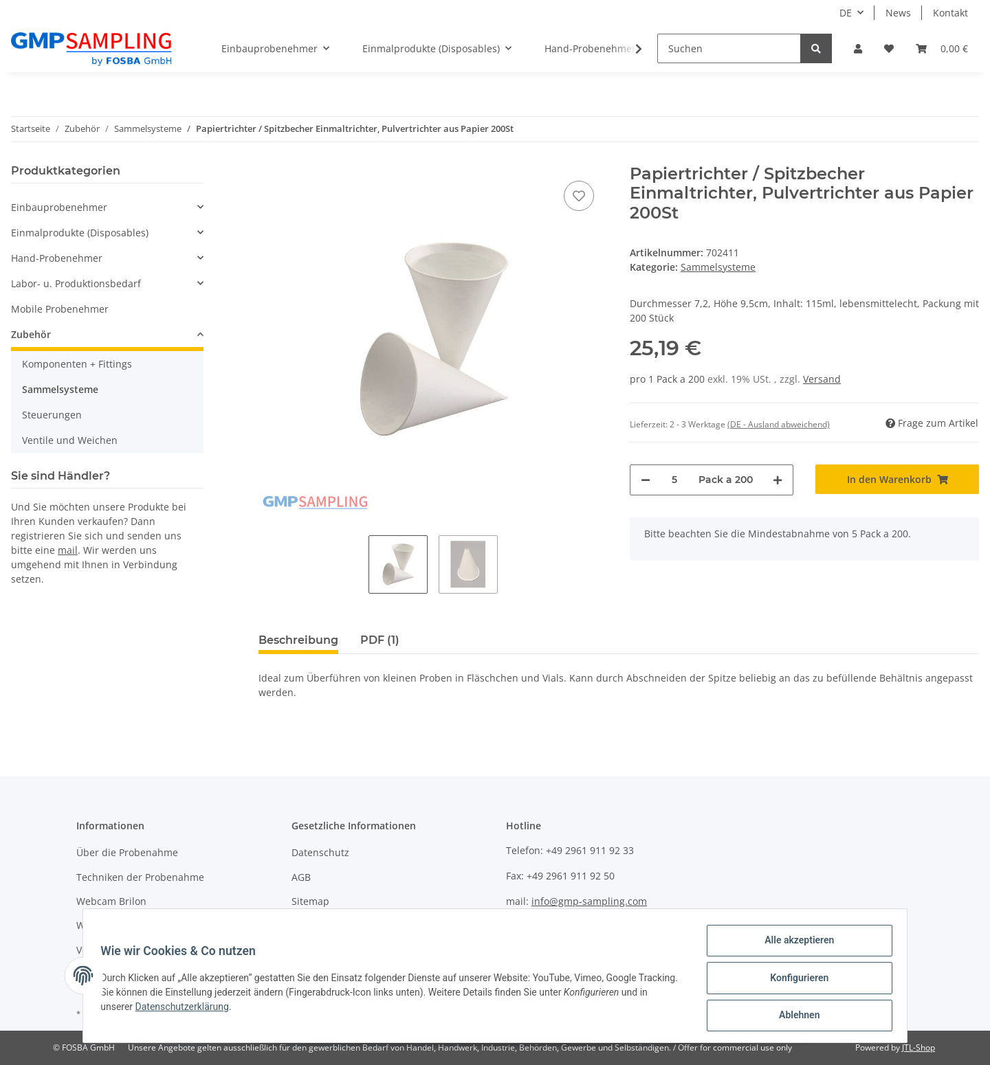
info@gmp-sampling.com (589, 901)
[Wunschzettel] (889, 48)
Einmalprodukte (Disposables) (79, 232)
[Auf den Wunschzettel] (579, 196)
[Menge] (674, 480)
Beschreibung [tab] (298, 640)
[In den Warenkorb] (897, 479)
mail (68, 550)
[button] (858, 48)
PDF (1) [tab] (379, 640)
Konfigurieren (794, 980)
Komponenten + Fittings (77, 363)
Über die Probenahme (127, 852)
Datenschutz (320, 852)
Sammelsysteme (718, 266)
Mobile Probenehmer (60, 308)
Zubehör (31, 334)
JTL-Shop (918, 1047)
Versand (822, 378)
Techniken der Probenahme (140, 877)
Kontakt (950, 12)
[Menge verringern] (645, 480)
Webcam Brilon (111, 901)
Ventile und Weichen (70, 440)
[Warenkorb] (942, 48)
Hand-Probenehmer (56, 258)
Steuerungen (52, 414)
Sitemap (310, 901)
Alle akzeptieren (794, 944)
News (898, 12)
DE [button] (845, 12)
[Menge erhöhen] (777, 480)
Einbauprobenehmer (59, 207)
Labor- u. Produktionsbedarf (76, 283)
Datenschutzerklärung (215, 1009)
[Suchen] (729, 48)
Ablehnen (794, 1016)
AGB (301, 877)
